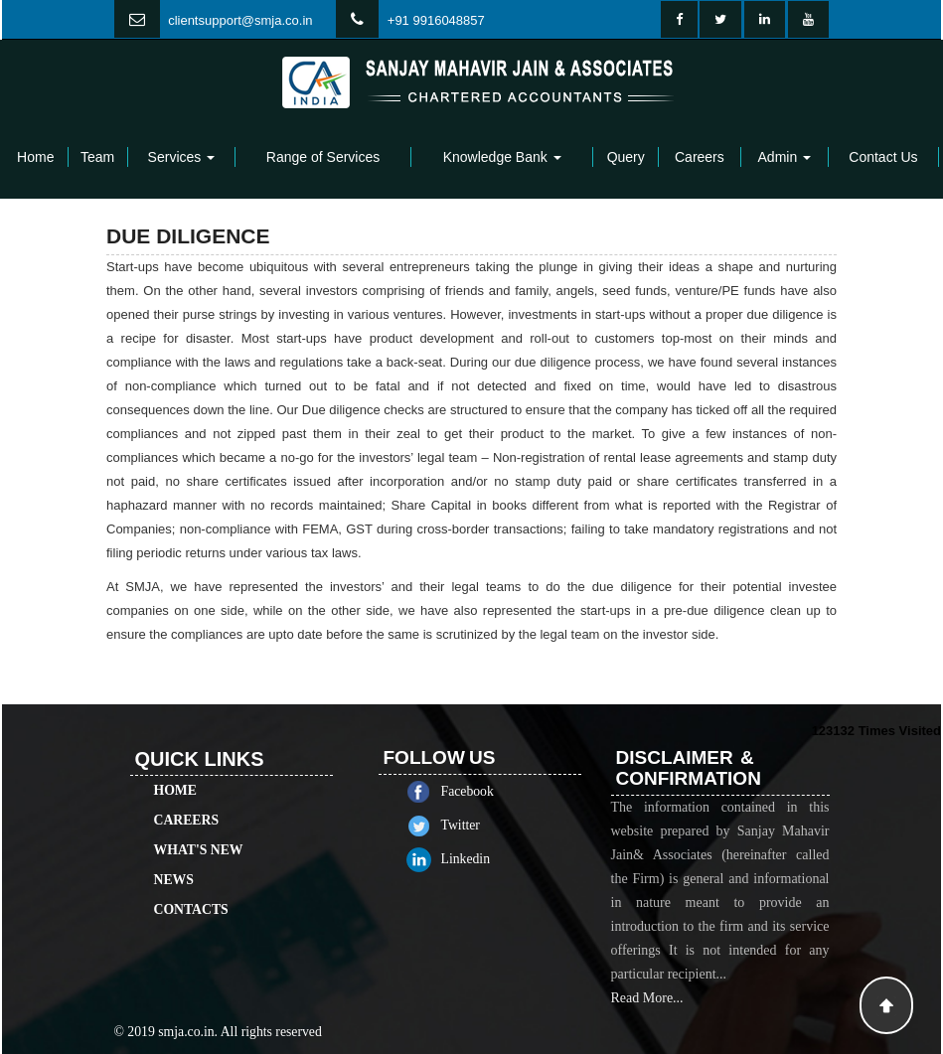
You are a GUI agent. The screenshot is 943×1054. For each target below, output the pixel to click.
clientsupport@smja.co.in (240, 20)
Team (97, 157)
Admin (785, 157)
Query (626, 157)
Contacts (191, 886)
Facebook (490, 791)
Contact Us (883, 157)
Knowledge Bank (502, 157)
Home (35, 157)
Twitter (483, 825)
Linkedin (489, 858)
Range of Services (323, 157)
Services (182, 157)
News (174, 856)
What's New (198, 827)
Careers (699, 157)
